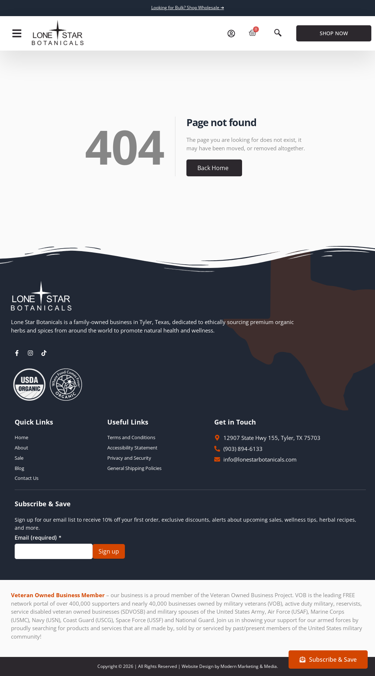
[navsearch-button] (278, 33)
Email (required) (38, 537)
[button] (17, 33)
